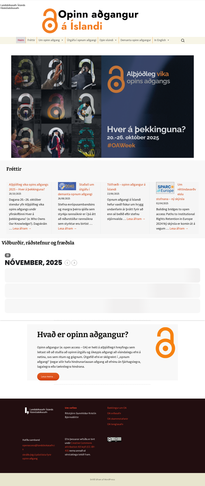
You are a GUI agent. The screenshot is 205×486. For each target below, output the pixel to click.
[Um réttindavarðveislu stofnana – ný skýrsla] (165, 188)
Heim (21, 40)
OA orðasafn (114, 413)
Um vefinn (71, 407)
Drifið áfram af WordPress (102, 479)
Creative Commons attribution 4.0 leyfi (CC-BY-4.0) (80, 446)
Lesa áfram (22, 228)
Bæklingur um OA (117, 407)
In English (162, 40)
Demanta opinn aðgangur (135, 40)
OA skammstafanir (117, 418)
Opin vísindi (108, 40)
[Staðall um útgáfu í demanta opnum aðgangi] (67, 186)
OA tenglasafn (115, 424)
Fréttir (31, 40)
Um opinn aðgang (51, 40)
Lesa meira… (48, 376)
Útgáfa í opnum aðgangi (81, 40)
